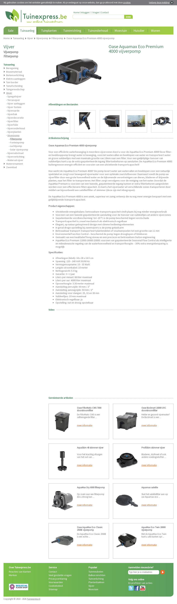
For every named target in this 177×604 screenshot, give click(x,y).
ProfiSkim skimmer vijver (153, 447)
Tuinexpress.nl (33, 598)
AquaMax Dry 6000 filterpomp (91, 487)
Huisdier (138, 30)
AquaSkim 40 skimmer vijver (90, 447)
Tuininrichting (72, 30)
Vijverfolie (12, 124)
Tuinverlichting (96, 578)
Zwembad (11, 167)
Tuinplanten (49, 30)
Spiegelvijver (14, 96)
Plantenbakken (96, 582)
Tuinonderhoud (98, 30)
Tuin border (12, 82)
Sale (10, 30)
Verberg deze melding (159, 2)
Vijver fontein (14, 107)
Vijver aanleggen (16, 103)
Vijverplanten (14, 131)
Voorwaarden (56, 582)
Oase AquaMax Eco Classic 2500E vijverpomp (89, 528)
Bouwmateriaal (14, 71)
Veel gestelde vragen (60, 575)
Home (76, 12)
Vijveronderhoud (16, 128)
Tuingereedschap (15, 89)
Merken (13, 575)
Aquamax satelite (149, 487)
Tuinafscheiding (14, 85)
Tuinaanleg (27, 30)
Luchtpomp (16, 146)
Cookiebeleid (56, 585)
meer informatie (84, 425)
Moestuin (121, 30)
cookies (126, 2)
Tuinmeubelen (95, 571)
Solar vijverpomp (19, 149)
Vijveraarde (13, 110)
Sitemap (53, 589)
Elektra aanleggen (15, 78)
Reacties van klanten (20, 571)
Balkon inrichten (96, 575)
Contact (105, 12)
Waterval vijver (15, 160)
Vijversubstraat (15, 153)
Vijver (91, 585)
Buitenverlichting (15, 75)
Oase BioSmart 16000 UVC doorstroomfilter (153, 409)
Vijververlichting (15, 156)
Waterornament (14, 163)
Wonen (155, 30)
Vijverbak (12, 114)
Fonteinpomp (17, 142)
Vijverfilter (12, 121)
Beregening (12, 68)
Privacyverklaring (58, 578)
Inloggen (85, 12)
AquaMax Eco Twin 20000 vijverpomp (153, 528)
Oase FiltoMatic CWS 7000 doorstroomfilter (89, 409)
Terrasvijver (13, 100)
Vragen (96, 12)
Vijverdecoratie (15, 117)
